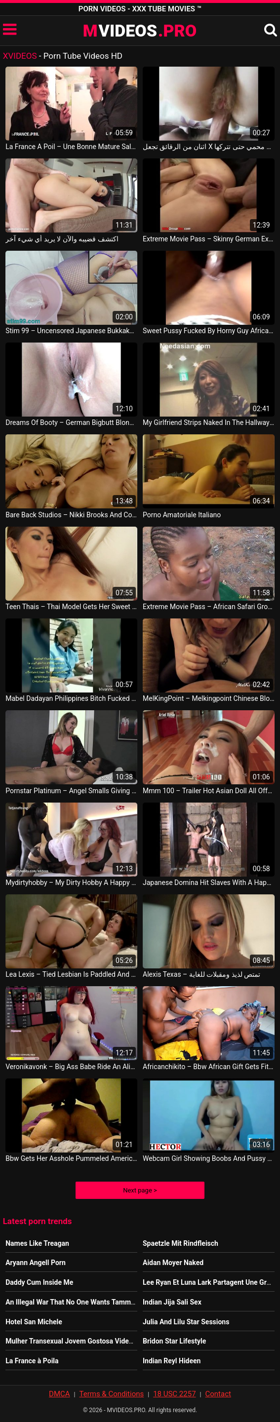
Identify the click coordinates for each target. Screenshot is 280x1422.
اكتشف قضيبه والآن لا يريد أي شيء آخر (61, 239)
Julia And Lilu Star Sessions (186, 1322)
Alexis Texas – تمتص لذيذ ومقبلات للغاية (201, 974)
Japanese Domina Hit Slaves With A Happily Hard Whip (209, 882)
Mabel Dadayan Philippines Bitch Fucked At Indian (71, 698)
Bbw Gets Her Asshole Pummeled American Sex (71, 1158)
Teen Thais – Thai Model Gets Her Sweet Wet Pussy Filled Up (71, 607)
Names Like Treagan (37, 1243)
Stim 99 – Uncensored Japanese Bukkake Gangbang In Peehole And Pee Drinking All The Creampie (71, 331)
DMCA (59, 1393)
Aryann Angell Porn (35, 1263)
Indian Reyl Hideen (171, 1361)
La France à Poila (31, 1361)
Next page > (140, 1190)
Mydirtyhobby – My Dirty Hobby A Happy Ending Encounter (71, 882)
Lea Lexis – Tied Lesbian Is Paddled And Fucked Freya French (71, 974)
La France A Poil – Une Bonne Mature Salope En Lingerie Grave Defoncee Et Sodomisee (71, 147)
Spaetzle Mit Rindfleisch (180, 1243)
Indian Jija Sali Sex (172, 1302)
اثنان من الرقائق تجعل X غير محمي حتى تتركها (209, 147)
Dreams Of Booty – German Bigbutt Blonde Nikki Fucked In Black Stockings (71, 422)
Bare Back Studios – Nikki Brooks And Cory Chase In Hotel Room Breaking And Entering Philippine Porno (71, 515)
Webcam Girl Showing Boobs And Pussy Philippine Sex (209, 1158)
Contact (218, 1393)
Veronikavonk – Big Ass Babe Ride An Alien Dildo (71, 1067)
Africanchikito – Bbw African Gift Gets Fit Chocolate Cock (209, 1067)
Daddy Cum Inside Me (39, 1282)
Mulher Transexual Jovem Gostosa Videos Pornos (82, 1341)
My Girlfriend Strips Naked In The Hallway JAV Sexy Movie (209, 422)
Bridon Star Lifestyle (174, 1341)
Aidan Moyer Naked (173, 1263)
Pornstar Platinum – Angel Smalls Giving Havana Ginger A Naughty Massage (71, 791)
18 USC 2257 (174, 1393)
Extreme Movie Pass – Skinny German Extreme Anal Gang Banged (209, 239)
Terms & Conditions (111, 1393)
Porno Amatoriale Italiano (182, 515)
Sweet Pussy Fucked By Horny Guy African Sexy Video (209, 331)
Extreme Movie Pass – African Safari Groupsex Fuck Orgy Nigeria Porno (209, 607)
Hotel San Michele (33, 1322)
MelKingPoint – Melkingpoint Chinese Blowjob (209, 698)
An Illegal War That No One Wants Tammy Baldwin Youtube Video (106, 1302)
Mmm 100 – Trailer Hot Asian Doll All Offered (209, 791)
